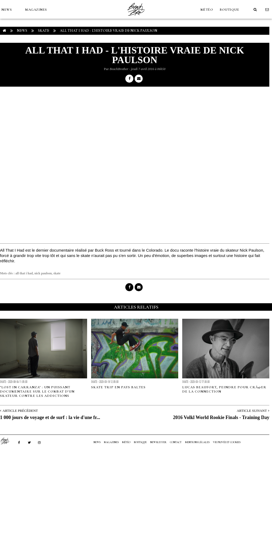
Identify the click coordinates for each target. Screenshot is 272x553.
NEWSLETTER (158, 442)
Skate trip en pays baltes (118, 387)
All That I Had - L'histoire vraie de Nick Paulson (108, 30)
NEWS (6, 9)
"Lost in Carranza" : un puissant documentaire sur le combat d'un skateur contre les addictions (37, 391)
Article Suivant (252, 411)
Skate (43, 30)
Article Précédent (20, 411)
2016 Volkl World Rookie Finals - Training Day (221, 417)
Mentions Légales (197, 442)
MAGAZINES (36, 9)
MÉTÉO (206, 9)
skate (57, 273)
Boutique (229, 9)
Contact (176, 442)
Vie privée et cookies (226, 442)
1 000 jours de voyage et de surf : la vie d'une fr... (50, 417)
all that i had (24, 273)
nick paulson (43, 273)
